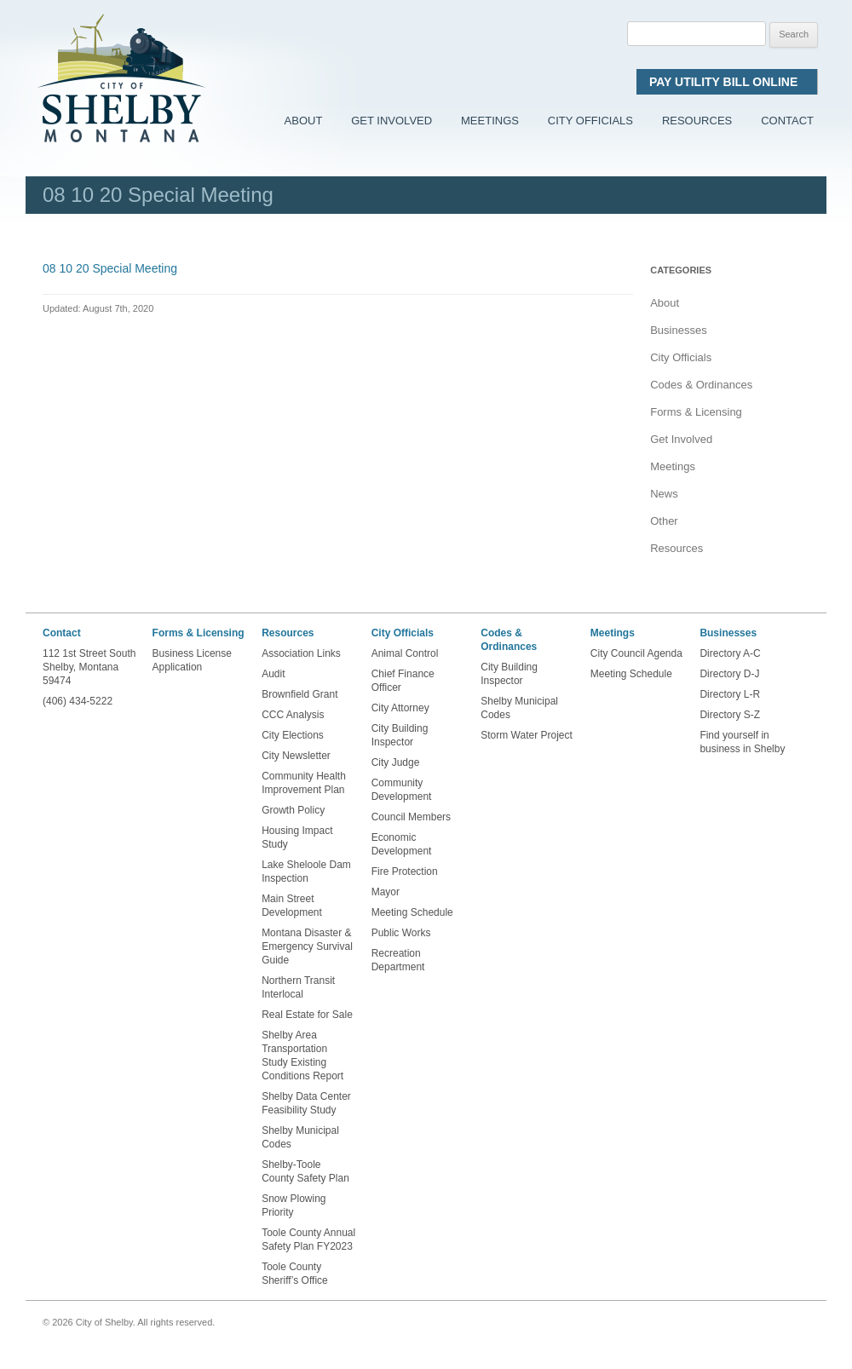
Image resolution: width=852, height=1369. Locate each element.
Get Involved (391, 120)
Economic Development (401, 844)
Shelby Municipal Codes (300, 1137)
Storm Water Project (527, 735)
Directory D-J (729, 674)
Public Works (401, 933)
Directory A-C (729, 653)
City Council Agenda (636, 653)
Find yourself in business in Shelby (742, 742)
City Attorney (400, 708)
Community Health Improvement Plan (304, 783)
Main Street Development (292, 905)
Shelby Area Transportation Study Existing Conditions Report (302, 1055)
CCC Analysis (293, 715)
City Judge (395, 762)
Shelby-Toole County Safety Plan (305, 1171)
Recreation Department (398, 960)
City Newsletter (296, 756)
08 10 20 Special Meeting (110, 268)
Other (664, 521)
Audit (273, 674)
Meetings (490, 120)
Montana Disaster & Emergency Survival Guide (307, 946)
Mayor (385, 892)
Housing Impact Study (297, 837)
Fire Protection (404, 871)
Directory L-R (729, 694)
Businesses (678, 330)
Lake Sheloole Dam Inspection (306, 871)
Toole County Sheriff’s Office (296, 1273)
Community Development (401, 789)
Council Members (411, 817)
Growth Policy (293, 810)
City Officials (590, 120)
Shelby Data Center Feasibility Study (306, 1103)
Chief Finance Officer (403, 680)
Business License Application (192, 660)
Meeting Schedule (412, 912)
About (304, 120)
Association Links (301, 653)
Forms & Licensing (696, 412)
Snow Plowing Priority (293, 1205)
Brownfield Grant (299, 694)
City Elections (293, 735)
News (664, 493)
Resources (697, 120)
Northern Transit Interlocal (298, 987)
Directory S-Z (729, 715)
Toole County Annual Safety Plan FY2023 (308, 1239)
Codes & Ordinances (701, 384)
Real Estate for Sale (307, 1015)
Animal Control (405, 653)
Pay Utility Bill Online (726, 82)
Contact (787, 120)
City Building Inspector (400, 735)
